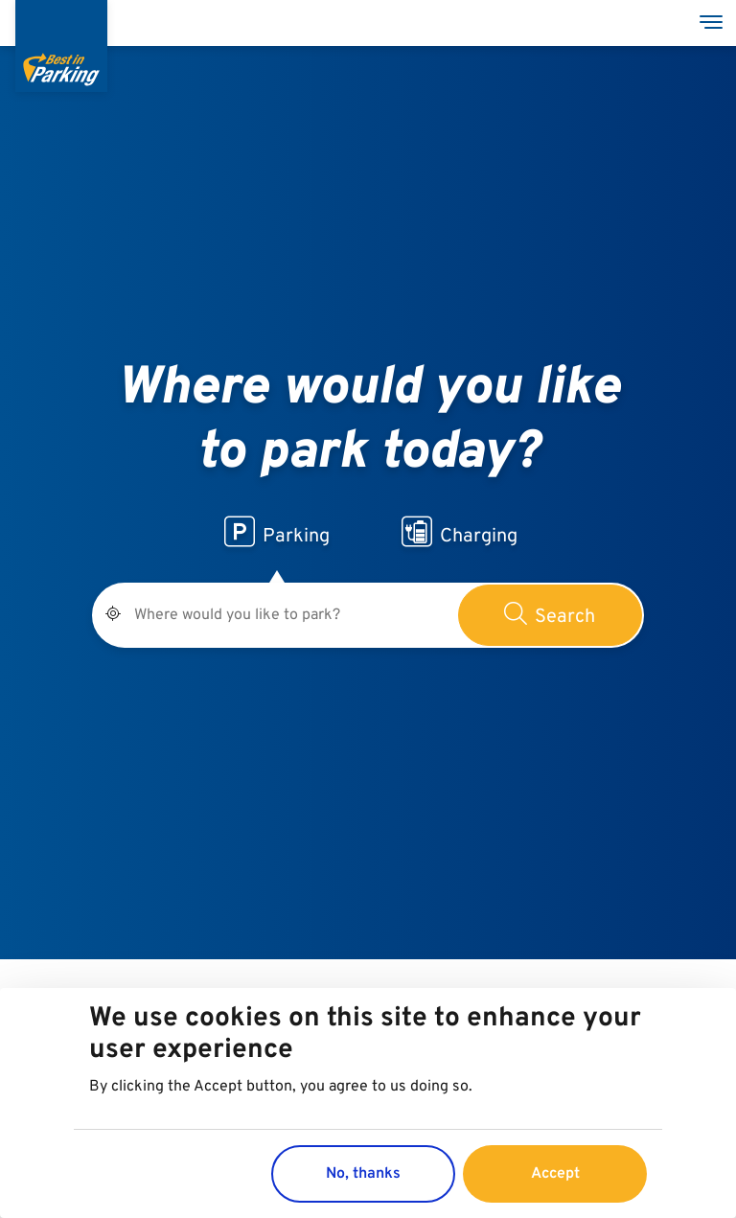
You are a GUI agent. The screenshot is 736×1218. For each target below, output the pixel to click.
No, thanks (363, 1174)
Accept (555, 1174)
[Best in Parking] (61, 46)
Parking (277, 533)
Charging (460, 533)
